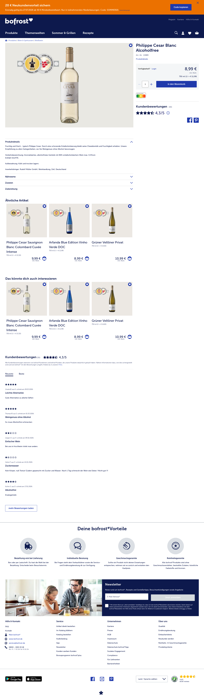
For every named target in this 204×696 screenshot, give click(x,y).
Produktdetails (142, 59)
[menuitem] (11, 34)
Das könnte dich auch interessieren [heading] (31, 279)
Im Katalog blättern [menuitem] (64, 631)
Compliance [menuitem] (112, 656)
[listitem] (28, 556)
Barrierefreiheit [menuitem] (113, 664)
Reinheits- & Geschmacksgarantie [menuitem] (172, 643)
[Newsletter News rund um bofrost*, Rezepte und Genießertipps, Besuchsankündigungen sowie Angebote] (150, 599)
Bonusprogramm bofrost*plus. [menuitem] (69, 656)
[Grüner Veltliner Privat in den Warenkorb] (129, 258)
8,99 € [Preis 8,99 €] (77, 259)
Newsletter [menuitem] (61, 647)
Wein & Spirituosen (25, 40)
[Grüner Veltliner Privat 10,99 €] (112, 237)
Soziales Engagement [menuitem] (116, 652)
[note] (26, 248)
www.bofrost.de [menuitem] (13, 639)
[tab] (182, 33)
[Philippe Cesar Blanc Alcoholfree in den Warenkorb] (176, 84)
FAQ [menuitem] (7, 627)
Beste (21, 375)
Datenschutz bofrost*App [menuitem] (118, 647)
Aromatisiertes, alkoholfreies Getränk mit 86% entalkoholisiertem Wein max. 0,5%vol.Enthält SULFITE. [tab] (50, 156)
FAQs (60, 367)
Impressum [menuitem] (112, 639)
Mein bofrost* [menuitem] (12, 635)
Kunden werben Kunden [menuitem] (66, 652)
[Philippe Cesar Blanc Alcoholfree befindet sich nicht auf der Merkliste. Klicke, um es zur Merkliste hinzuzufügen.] (130, 45)
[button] (181, 7)
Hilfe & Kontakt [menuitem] (192, 19)
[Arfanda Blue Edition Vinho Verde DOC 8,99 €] (69, 237)
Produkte (12, 40)
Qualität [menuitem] (161, 627)
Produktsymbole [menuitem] (165, 647)
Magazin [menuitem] (171, 19)
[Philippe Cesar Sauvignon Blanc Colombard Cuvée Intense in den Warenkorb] (43, 258)
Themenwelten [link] (35, 33)
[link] (34, 21)
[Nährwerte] (141, 95)
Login (154, 69)
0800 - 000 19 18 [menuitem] (14, 647)
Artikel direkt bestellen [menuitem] (65, 627)
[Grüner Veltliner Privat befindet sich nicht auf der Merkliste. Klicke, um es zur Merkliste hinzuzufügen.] (129, 206)
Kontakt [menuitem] (8, 631)
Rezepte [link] (88, 33)
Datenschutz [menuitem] (112, 643)
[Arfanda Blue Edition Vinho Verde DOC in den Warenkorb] (86, 258)
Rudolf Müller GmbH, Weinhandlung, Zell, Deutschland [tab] (35, 169)
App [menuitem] (58, 643)
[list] (102, 556)
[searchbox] (102, 33)
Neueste (9, 375)
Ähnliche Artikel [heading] (16, 200)
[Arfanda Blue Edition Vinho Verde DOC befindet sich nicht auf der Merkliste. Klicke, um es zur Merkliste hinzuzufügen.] (86, 206)
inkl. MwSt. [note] (35, 262)
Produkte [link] (11, 33)
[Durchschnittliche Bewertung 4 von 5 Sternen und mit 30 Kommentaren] (168, 113)
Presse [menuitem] (110, 631)
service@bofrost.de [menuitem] (15, 643)
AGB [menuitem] (109, 635)
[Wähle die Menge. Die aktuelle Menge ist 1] (145, 84)
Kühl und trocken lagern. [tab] (22, 164)
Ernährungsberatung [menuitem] (166, 631)
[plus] (151, 84)
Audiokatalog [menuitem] (61, 639)
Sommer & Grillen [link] (63, 33)
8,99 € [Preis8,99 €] (191, 68)
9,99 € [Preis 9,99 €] (35, 259)
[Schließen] (198, 2)
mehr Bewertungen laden (21, 510)
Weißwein (39, 40)
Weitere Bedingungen (124, 10)
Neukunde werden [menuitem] (166, 639)
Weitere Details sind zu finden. (180, 610)
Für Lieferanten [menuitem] (113, 660)
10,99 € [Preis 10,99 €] (119, 259)
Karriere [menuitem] (180, 19)
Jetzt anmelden (183, 598)
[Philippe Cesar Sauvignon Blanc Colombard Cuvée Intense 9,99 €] (26, 237)
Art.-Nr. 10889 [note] (142, 55)
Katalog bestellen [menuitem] (63, 635)
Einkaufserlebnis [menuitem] (165, 635)
